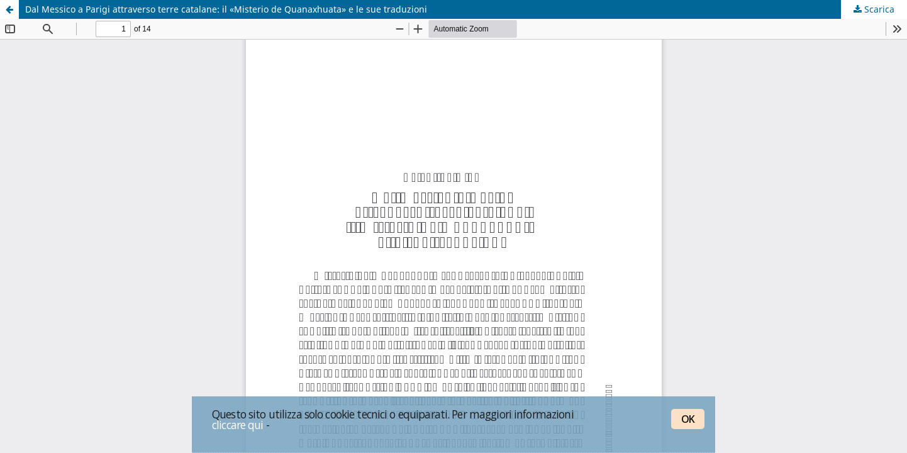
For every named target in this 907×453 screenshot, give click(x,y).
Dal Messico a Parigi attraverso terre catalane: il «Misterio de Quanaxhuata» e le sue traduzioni (226, 9)
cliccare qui (238, 424)
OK (687, 419)
